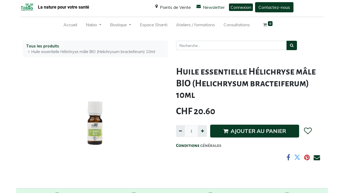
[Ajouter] (202, 131)
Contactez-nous (274, 7)
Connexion (241, 7)
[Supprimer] (180, 131)
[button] (307, 131)
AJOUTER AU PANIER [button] (254, 131)
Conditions (188, 145)
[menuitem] (70, 25)
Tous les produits (42, 46)
